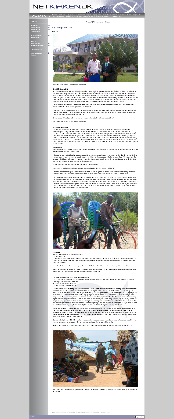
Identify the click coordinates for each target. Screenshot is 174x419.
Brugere (33, 55)
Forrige (88, 22)
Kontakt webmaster (35, 416)
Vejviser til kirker (36, 49)
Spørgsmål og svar (37, 45)
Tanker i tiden (35, 27)
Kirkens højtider (36, 35)
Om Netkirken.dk (36, 53)
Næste (107, 22)
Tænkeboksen (35, 31)
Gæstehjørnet (35, 29)
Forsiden (34, 21)
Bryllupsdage (35, 37)
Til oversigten (98, 22)
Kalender (34, 41)
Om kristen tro (35, 43)
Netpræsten (34, 25)
